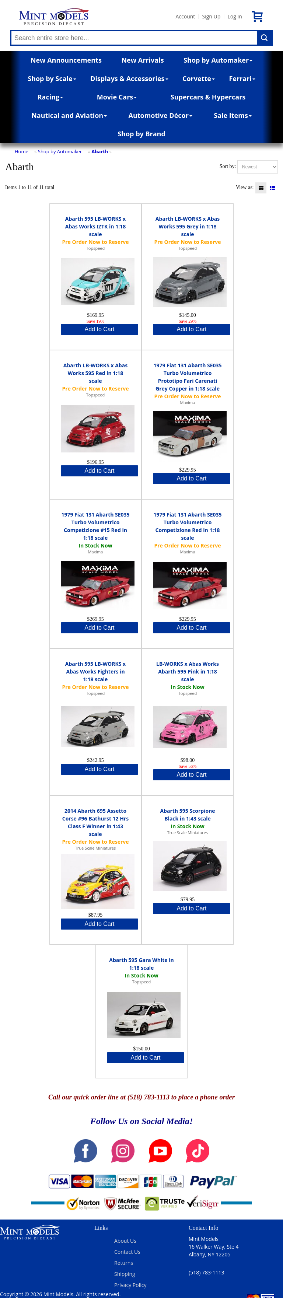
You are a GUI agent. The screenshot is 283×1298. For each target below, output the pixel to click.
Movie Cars (117, 96)
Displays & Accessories (129, 78)
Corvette (198, 78)
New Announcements (66, 60)
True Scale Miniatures (95, 848)
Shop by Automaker (218, 60)
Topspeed (95, 248)
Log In (234, 16)
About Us (125, 1240)
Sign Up (211, 16)
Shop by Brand (141, 133)
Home (21, 151)
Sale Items (233, 115)
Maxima (187, 402)
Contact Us (127, 1251)
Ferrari (242, 78)
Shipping (124, 1273)
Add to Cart (100, 329)
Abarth (99, 151)
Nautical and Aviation (69, 115)
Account (185, 16)
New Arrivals (142, 60)
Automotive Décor (160, 115)
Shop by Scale (52, 78)
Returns (123, 1262)
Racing (50, 96)
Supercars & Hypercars (208, 96)
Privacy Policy (130, 1284)
